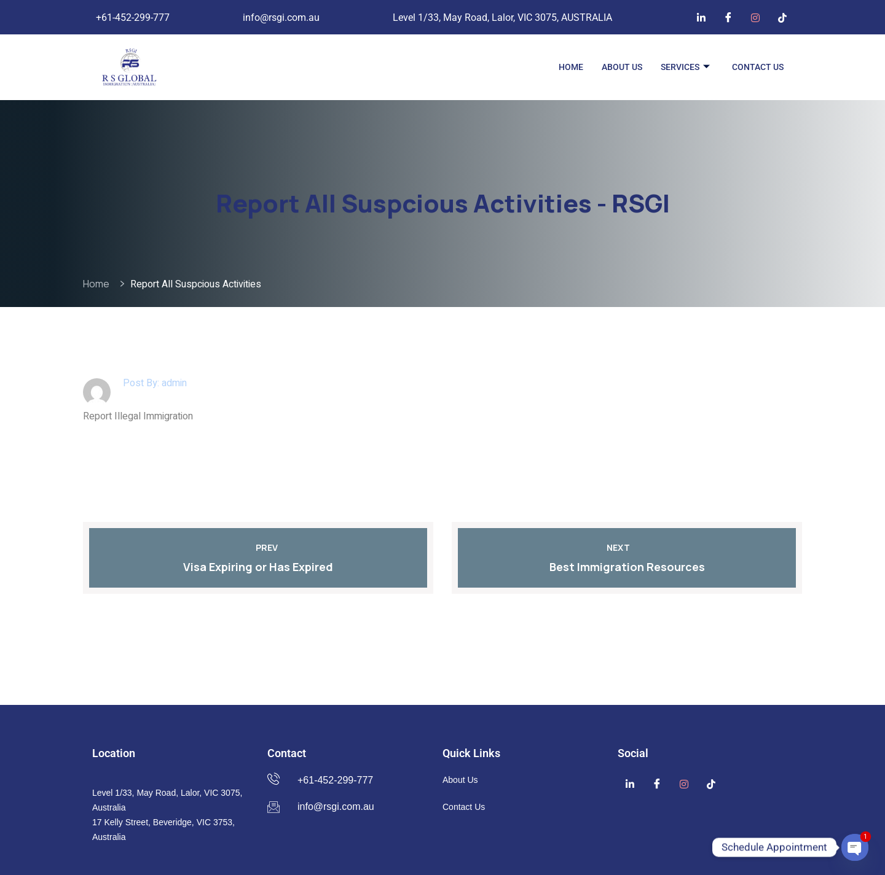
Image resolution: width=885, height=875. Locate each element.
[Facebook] (728, 17)
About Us (622, 67)
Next (627, 547)
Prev (258, 547)
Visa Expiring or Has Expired (258, 566)
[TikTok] (782, 17)
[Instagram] (755, 17)
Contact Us (758, 67)
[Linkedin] (701, 17)
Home (571, 67)
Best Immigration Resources (627, 566)
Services (685, 67)
